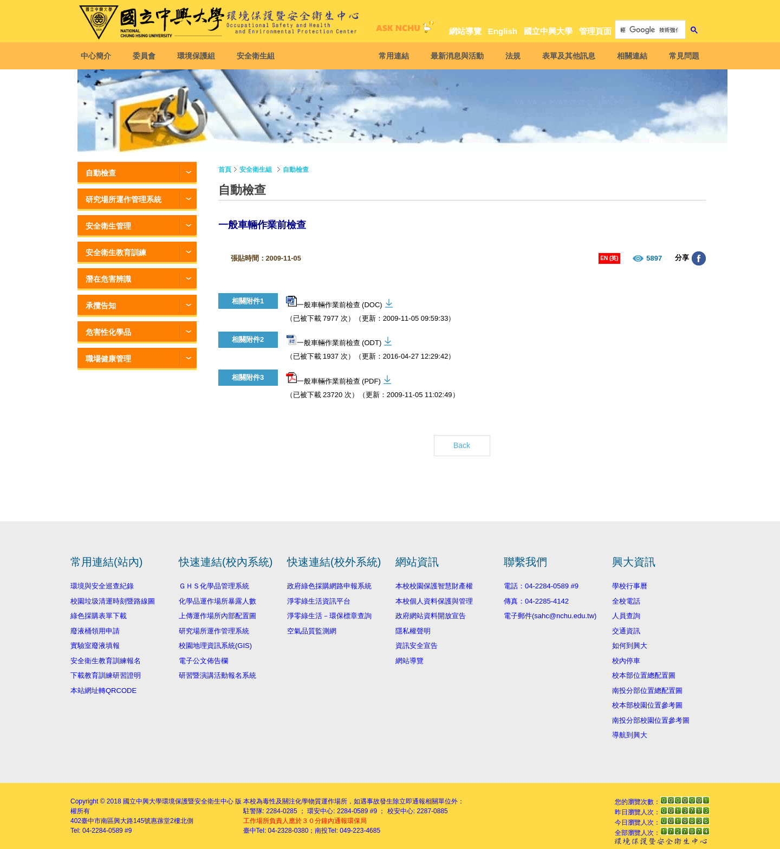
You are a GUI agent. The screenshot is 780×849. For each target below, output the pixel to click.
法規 (509, 55)
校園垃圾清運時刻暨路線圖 (112, 601)
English (502, 31)
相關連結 (629, 55)
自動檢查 (101, 172)
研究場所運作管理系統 (123, 199)
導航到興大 (629, 735)
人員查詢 (626, 616)
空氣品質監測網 (311, 631)
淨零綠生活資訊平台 (318, 601)
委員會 (147, 55)
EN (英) (609, 258)
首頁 (224, 169)
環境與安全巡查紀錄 (102, 586)
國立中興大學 (548, 31)
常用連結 (390, 55)
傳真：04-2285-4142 (536, 601)
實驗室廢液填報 (95, 645)
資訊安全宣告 (416, 645)
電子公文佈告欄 (203, 661)
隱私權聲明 (413, 631)
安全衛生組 (259, 55)
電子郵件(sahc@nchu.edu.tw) (550, 616)
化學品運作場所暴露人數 (217, 601)
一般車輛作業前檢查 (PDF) (333, 378)
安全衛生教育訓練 (116, 252)
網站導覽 (465, 31)
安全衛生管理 (108, 226)
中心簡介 (99, 55)
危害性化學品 (108, 332)
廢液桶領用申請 (95, 631)
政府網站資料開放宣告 (430, 616)
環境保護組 (199, 55)
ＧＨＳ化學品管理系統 (214, 586)
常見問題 (681, 55)
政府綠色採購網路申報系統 (329, 586)
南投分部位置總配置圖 (647, 690)
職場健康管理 (108, 358)
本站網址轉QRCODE (103, 690)
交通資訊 (626, 631)
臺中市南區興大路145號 (116, 821)
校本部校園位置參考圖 (647, 705)
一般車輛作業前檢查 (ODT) (334, 340)
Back (461, 445)
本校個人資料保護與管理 (434, 601)
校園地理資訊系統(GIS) (215, 645)
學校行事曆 (629, 586)
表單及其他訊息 (565, 55)
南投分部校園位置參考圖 (651, 720)
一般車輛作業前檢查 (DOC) (334, 302)
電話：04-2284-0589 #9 (541, 586)
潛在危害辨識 (108, 279)
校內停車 (626, 661)
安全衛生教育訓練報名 (105, 661)
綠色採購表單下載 (98, 616)
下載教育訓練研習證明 (105, 675)
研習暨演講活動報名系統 (217, 675)
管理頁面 (595, 31)
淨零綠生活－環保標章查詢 (329, 616)
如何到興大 (629, 645)
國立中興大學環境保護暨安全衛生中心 (178, 801)
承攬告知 (101, 305)
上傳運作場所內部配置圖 (217, 616)
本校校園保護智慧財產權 (434, 586)
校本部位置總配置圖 (643, 675)
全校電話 (626, 601)
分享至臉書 (699, 258)
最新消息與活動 (453, 55)
